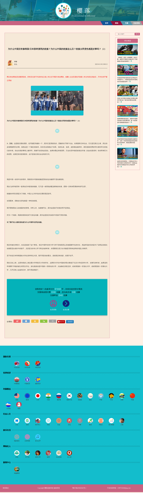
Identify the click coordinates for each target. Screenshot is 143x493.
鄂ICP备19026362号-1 (79, 489)
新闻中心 (7, 463)
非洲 (121, 400)
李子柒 (27, 458)
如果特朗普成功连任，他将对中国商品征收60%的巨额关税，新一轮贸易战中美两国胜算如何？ (127, 120)
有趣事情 (17, 474)
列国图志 (7, 389)
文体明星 (27, 441)
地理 (27, 425)
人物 (121, 425)
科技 (48, 425)
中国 (132, 400)
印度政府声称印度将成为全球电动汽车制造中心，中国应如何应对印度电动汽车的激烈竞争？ (127, 79)
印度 (48, 400)
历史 (16, 425)
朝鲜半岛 (69, 400)
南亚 (90, 400)
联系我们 (6, 489)
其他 (16, 458)
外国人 (101, 425)
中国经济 (27, 384)
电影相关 (17, 441)
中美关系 (17, 367)
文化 (69, 425)
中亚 (100, 400)
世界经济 (7, 373)
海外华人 (38, 425)
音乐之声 (38, 441)
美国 (16, 400)
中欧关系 (38, 367)
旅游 (90, 425)
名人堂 (69, 458)
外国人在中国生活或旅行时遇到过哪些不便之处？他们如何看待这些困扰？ (127, 100)
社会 (58, 425)
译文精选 (127, 41)
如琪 (48, 458)
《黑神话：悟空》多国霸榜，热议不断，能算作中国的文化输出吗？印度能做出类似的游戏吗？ (127, 59)
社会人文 (7, 414)
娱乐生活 (7, 431)
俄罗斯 (59, 400)
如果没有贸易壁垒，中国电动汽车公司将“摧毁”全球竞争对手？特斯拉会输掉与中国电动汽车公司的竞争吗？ (127, 164)
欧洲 (27, 400)
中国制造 (17, 384)
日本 (37, 400)
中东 (111, 400)
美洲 (18, 409)
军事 (79, 425)
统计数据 (111, 425)
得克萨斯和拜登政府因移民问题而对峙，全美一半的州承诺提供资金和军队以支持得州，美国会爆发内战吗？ (127, 141)
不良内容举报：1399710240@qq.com (119, 489)
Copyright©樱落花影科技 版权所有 (49, 489)
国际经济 (38, 384)
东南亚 (80, 400)
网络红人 (7, 447)
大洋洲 (8, 409)
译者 (15, 61)
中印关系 (27, 367)
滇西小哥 (38, 458)
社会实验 (59, 458)
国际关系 (7, 357)
